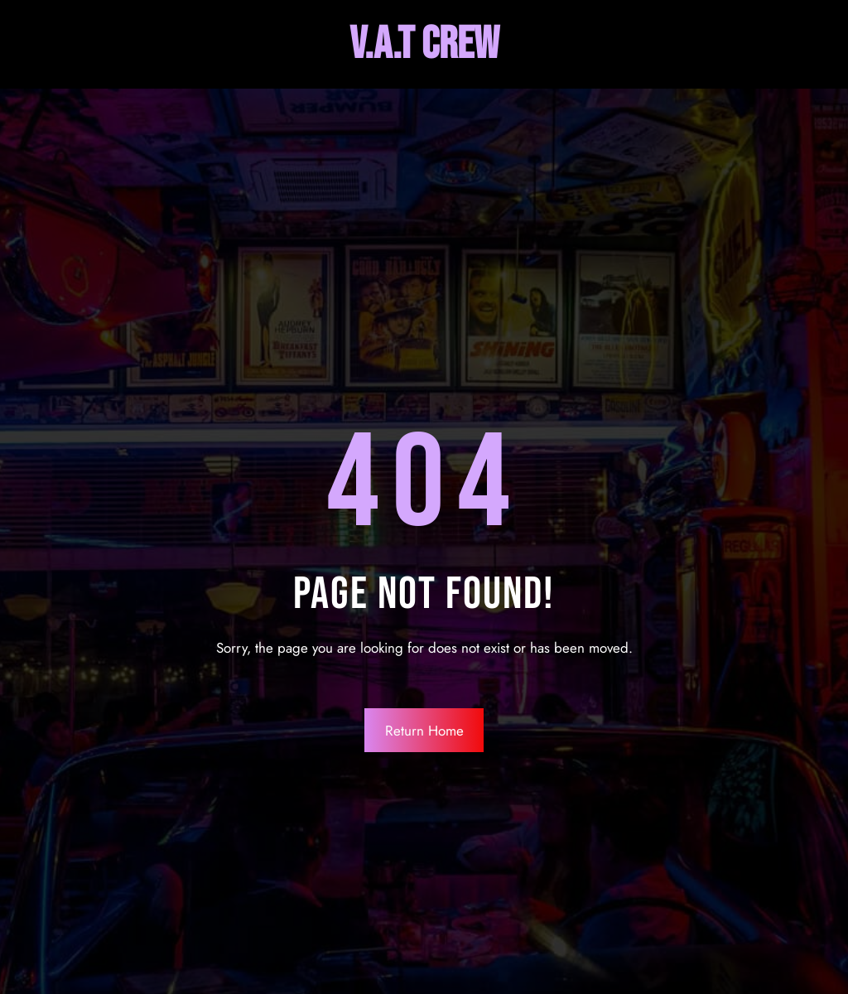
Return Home (424, 731)
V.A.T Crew (424, 44)
